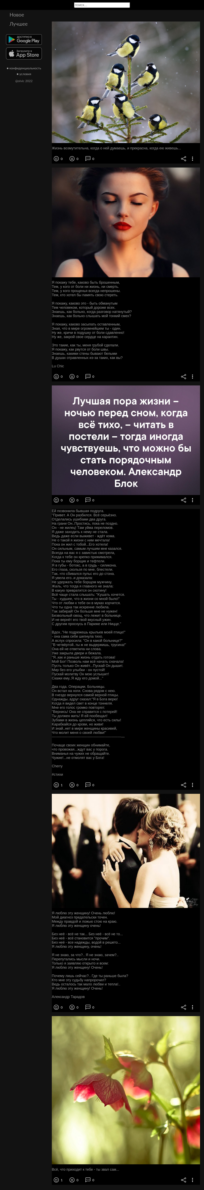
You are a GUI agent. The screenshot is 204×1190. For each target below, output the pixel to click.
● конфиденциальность (24, 68)
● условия (24, 74)
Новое (17, 15)
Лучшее (19, 24)
